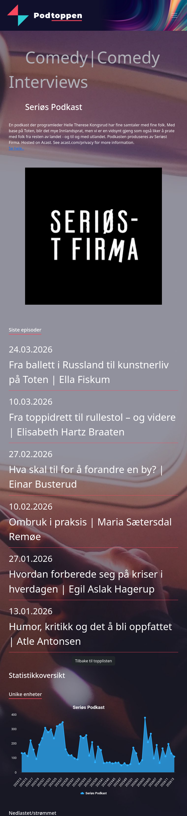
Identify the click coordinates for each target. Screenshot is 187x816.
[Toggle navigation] (174, 15)
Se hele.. (16, 148)
